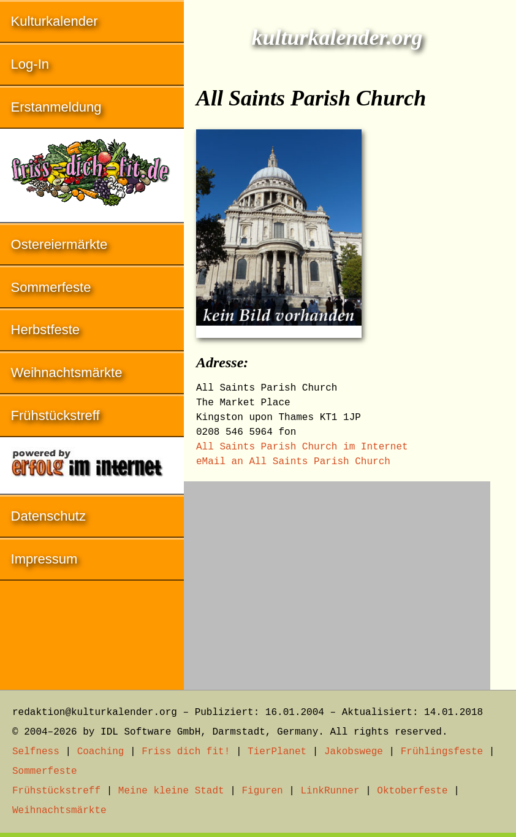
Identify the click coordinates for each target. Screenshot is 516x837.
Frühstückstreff (55, 415)
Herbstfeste (45, 329)
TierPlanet (277, 751)
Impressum (44, 559)
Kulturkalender (54, 21)
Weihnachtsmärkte (67, 372)
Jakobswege (353, 751)
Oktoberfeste (412, 791)
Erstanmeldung (56, 107)
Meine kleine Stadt (171, 791)
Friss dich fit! (186, 751)
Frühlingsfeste (442, 751)
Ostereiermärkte (59, 244)
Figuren (262, 791)
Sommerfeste (51, 287)
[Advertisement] (337, 579)
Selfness (35, 751)
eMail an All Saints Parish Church (293, 461)
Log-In (30, 64)
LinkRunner (330, 791)
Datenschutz (48, 516)
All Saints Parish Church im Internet (302, 447)
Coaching (100, 751)
